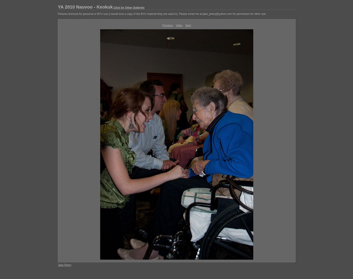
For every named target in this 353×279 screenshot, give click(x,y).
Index (179, 25)
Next (188, 25)
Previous (167, 25)
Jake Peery (64, 265)
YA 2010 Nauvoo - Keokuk (101, 6)
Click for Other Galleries (129, 7)
